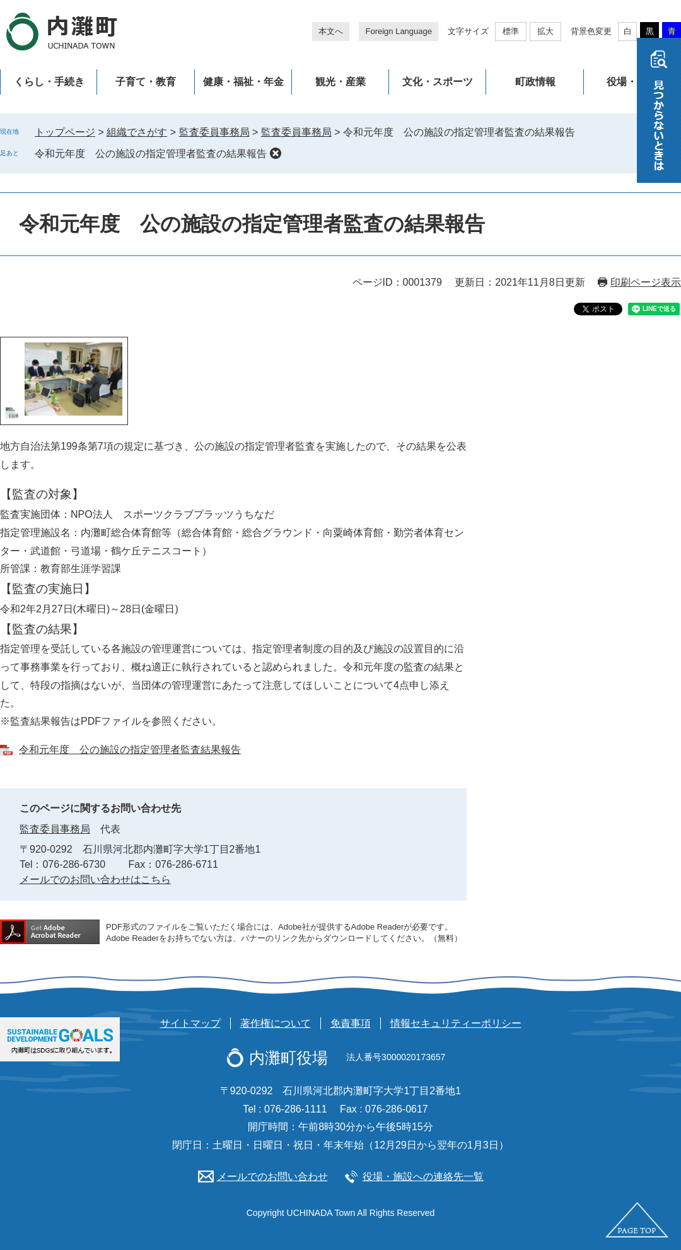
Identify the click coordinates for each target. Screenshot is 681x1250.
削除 (275, 153)
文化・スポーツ (437, 81)
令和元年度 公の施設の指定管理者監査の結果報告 (151, 153)
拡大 (545, 31)
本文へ (330, 31)
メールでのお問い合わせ (272, 1176)
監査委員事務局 (214, 132)
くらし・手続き (49, 81)
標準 (511, 31)
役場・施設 (632, 81)
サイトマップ (190, 1023)
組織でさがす (137, 132)
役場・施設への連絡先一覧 (423, 1176)
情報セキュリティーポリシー (455, 1023)
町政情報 (535, 81)
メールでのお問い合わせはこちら (95, 879)
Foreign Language (398, 31)
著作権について (275, 1023)
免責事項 (350, 1023)
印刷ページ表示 (645, 282)
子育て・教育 (145, 81)
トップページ (65, 132)
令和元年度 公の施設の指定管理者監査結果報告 (130, 749)
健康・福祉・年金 (243, 81)
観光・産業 (340, 81)
